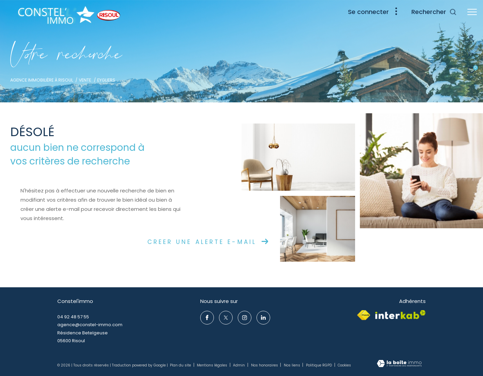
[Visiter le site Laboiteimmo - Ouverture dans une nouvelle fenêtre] (399, 364)
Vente (85, 80)
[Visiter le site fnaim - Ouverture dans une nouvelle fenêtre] (363, 315)
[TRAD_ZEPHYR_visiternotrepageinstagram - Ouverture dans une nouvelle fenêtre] (244, 317)
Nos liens (292, 365)
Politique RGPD (319, 365)
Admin (239, 365)
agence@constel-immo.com (89, 324)
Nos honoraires (265, 365)
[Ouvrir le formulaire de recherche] (434, 12)
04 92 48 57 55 (73, 317)
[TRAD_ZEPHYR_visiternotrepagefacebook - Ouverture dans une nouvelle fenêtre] (207, 317)
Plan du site (181, 365)
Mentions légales (212, 365)
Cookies (344, 365)
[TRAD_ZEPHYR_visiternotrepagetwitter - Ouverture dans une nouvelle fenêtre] (226, 317)
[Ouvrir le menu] (472, 12)
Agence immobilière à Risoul (41, 80)
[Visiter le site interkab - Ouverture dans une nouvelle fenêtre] (400, 314)
